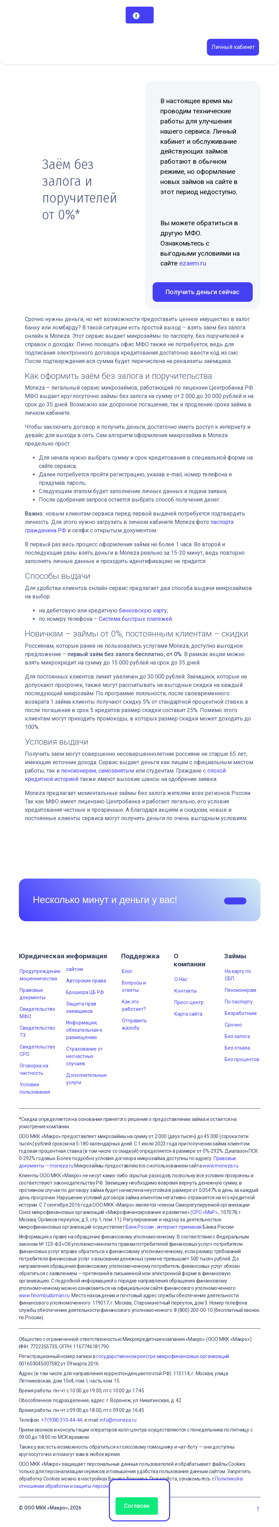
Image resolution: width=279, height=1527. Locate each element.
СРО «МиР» (204, 1212)
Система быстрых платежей (135, 619)
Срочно (233, 1025)
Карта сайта (188, 1014)
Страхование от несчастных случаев (84, 1056)
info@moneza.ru (118, 1420)
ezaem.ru (192, 263)
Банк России (140, 1227)
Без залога (237, 1036)
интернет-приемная (179, 1227)
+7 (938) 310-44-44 (61, 1420)
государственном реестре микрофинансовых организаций (162, 1356)
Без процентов (242, 1059)
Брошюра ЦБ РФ (85, 992)
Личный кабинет (233, 47)
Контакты (185, 991)
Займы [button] (235, 956)
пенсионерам (78, 770)
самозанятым (116, 770)
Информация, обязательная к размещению (84, 1030)
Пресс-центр (189, 1002)
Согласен (136, 1506)
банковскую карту (143, 610)
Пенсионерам (240, 990)
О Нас (180, 979)
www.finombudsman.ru (44, 1295)
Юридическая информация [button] (63, 956)
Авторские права (86, 980)
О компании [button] (189, 960)
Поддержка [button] (140, 956)
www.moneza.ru (220, 1166)
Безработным (241, 1013)
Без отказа (237, 1048)
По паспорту (239, 1001)
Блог (127, 971)
